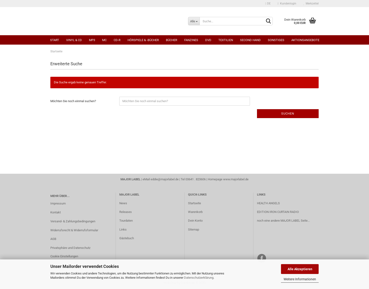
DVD (208, 40)
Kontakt (55, 212)
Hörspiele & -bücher (143, 40)
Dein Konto (195, 220)
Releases (125, 212)
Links (123, 229)
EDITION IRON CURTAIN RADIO (278, 212)
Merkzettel (311, 3)
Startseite (194, 203)
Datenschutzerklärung (198, 277)
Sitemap (193, 229)
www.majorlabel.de (236, 179)
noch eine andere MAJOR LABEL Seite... (283, 220)
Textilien (225, 40)
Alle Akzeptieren (300, 269)
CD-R (117, 40)
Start (54, 40)
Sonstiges (276, 40)
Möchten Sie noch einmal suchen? (73, 101)
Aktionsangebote (305, 40)
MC (104, 40)
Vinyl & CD (74, 40)
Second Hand (250, 40)
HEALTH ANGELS (268, 203)
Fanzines (191, 40)
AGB (53, 239)
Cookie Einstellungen (64, 256)
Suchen (287, 113)
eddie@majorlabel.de (165, 179)
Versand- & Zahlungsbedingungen (72, 221)
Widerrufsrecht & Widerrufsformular (74, 230)
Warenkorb (195, 212)
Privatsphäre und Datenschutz (70, 248)
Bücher (171, 40)
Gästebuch (126, 238)
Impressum (58, 203)
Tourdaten (126, 220)
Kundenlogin (287, 3)
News (123, 203)
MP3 (92, 40)
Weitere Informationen (300, 279)
